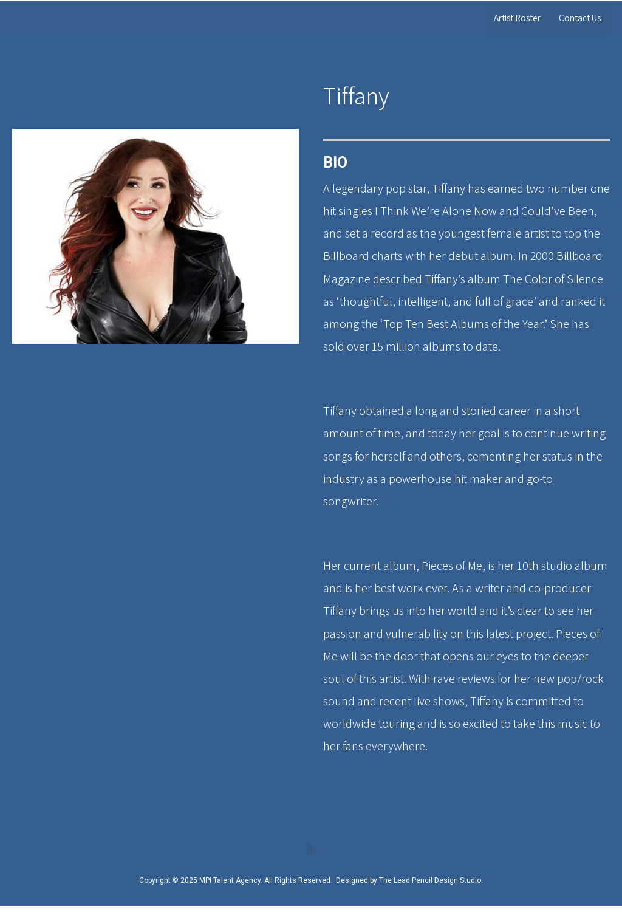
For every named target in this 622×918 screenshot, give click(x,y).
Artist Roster (517, 18)
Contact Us (580, 18)
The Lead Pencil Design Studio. (431, 880)
